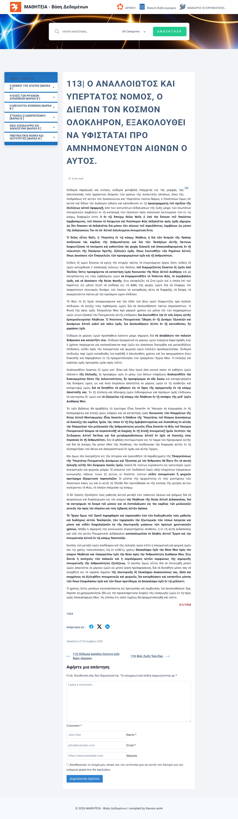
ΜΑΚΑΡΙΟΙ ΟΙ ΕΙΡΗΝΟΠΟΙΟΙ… (203, 7)
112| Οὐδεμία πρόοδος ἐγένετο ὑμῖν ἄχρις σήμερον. (93, 656)
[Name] (96, 735)
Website (131, 755)
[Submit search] (169, 31)
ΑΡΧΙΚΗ (126, 7)
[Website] (96, 756)
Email (131, 745)
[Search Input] (89, 31)
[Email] (96, 745)
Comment (74, 725)
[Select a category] (133, 31)
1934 (70, 614)
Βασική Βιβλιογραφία (157, 7)
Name (131, 734)
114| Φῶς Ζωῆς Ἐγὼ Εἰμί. (150, 656)
